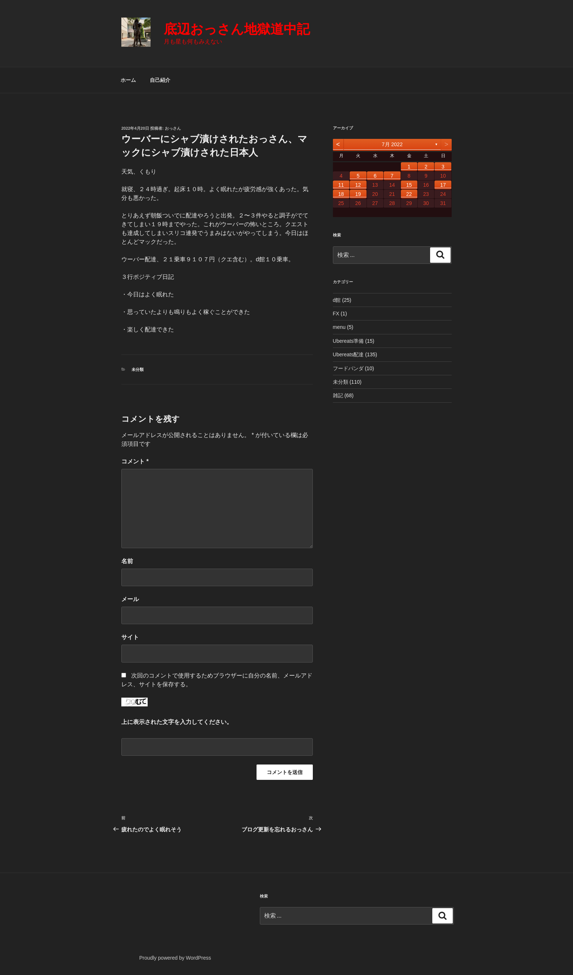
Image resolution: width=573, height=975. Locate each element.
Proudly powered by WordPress (175, 958)
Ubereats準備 (348, 341)
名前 (127, 561)
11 (341, 185)
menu (339, 327)
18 (341, 194)
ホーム (128, 80)
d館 (337, 300)
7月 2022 (392, 144)
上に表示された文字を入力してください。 (176, 722)
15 (409, 185)
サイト (130, 637)
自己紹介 (160, 80)
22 (409, 194)
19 (358, 194)
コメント (135, 461)
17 (443, 185)
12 (358, 185)
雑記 (338, 395)
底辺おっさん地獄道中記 (237, 29)
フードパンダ (348, 368)
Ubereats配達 (348, 354)
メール (130, 599)
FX (336, 313)
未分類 (138, 369)
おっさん (173, 128)
